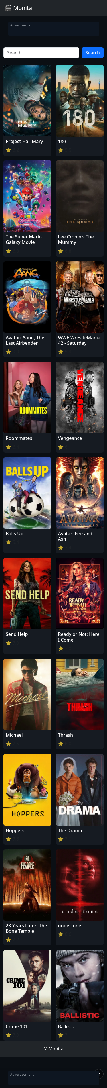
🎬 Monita (18, 8)
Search (92, 53)
